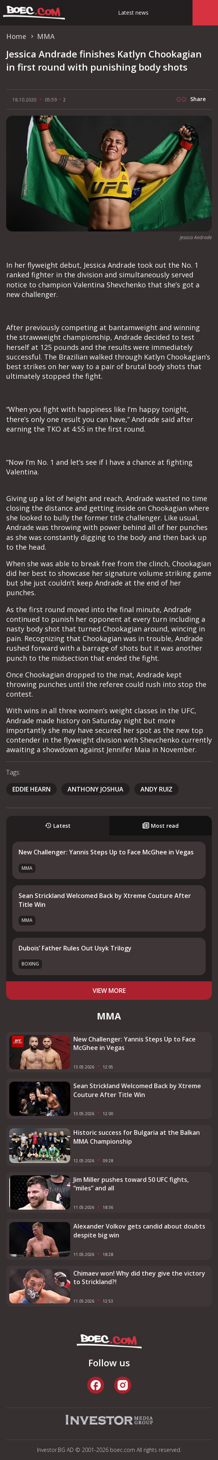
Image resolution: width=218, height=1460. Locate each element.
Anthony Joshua (95, 789)
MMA (27, 868)
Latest (58, 825)
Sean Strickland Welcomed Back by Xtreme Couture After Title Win (137, 1090)
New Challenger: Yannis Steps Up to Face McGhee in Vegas (106, 852)
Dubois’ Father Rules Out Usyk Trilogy (75, 948)
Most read (160, 825)
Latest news (133, 12)
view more (109, 990)
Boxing (30, 963)
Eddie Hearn (31, 789)
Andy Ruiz (156, 789)
